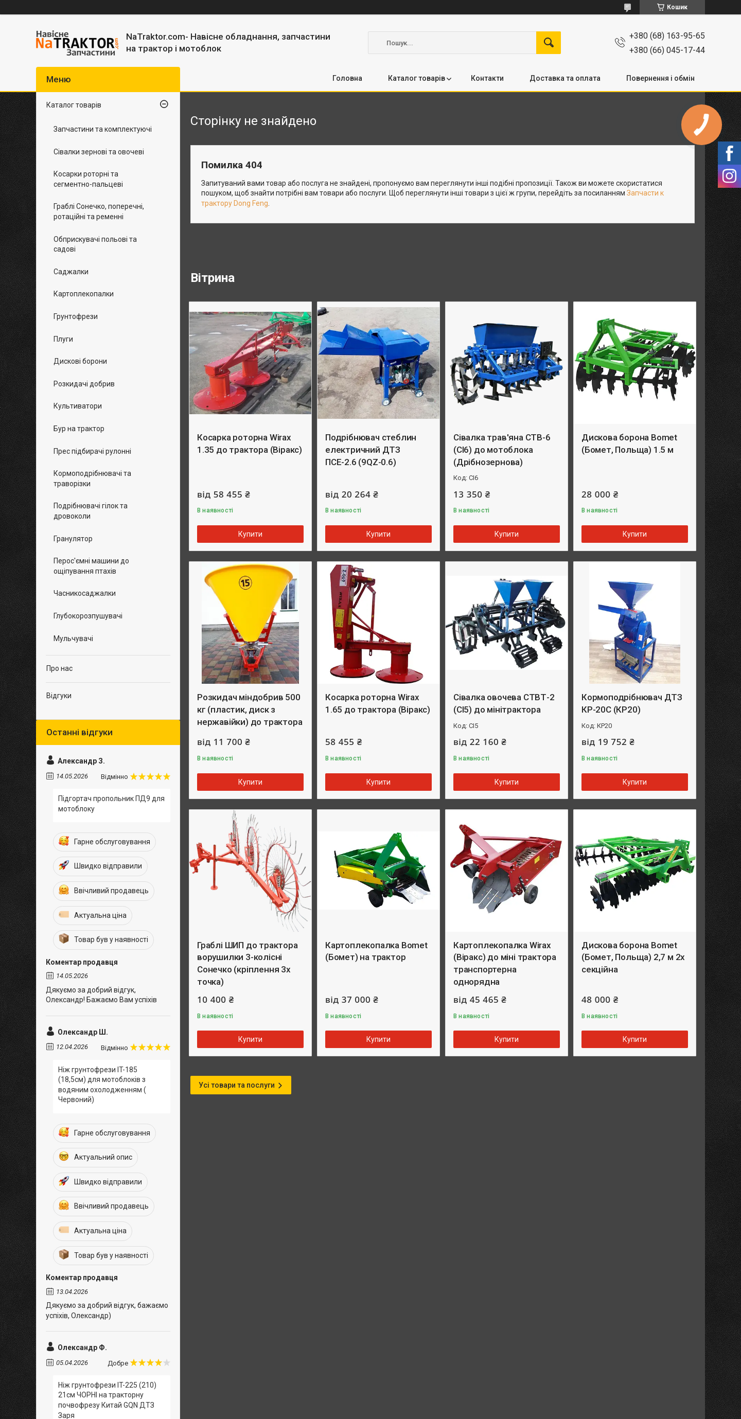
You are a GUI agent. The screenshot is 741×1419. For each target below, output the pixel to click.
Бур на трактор (79, 428)
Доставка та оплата (565, 78)
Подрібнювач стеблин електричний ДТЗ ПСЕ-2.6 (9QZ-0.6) (370, 449)
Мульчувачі (73, 638)
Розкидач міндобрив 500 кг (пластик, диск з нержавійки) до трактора (249, 709)
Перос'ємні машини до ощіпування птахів (91, 566)
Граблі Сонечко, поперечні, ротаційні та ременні (99, 211)
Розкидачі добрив (84, 384)
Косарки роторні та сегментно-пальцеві (88, 179)
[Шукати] (548, 42)
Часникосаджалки (85, 593)
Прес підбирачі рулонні (92, 451)
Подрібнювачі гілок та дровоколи (91, 511)
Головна (347, 78)
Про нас (59, 668)
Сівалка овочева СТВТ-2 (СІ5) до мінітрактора (504, 703)
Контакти (487, 78)
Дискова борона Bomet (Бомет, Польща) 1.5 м (629, 443)
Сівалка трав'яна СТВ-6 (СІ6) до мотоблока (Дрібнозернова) (502, 449)
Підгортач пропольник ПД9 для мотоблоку (111, 803)
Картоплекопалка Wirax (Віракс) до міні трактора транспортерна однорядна (504, 963)
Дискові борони (80, 361)
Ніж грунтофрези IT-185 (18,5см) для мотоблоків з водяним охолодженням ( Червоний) (102, 1085)
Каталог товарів (416, 78)
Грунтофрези (76, 316)
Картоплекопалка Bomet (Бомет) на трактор (376, 951)
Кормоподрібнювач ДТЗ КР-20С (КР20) (631, 703)
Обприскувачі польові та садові (95, 244)
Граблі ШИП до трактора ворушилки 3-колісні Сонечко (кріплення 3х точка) (247, 963)
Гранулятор (73, 539)
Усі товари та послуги (237, 1085)
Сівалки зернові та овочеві (99, 152)
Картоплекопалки (84, 294)
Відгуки (59, 695)
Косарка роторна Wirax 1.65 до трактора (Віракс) (377, 703)
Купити (250, 534)
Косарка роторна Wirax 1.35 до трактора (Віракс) (249, 443)
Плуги (63, 339)
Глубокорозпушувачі (88, 616)
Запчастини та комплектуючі (103, 129)
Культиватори (78, 406)
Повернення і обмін (660, 78)
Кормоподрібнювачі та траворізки (92, 478)
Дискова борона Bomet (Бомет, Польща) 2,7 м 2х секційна (633, 957)
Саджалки (71, 272)
